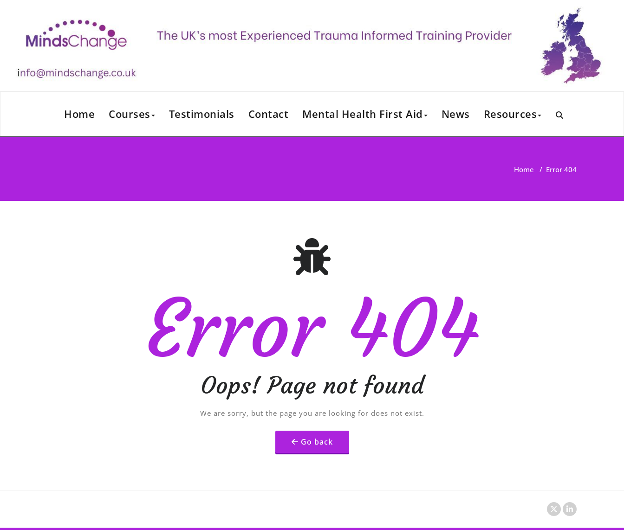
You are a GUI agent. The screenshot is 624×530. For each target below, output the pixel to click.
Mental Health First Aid (365, 114)
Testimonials (201, 114)
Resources (513, 114)
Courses (132, 114)
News (456, 114)
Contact (268, 114)
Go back (317, 442)
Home (79, 114)
